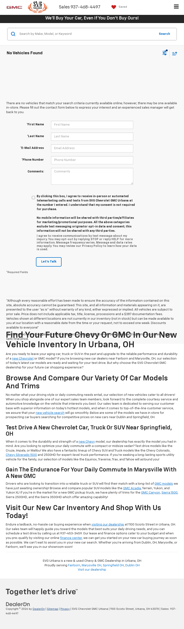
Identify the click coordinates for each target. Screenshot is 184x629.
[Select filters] (165, 53)
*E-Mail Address (32, 148)
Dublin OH (132, 565)
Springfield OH (113, 565)
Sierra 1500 (169, 492)
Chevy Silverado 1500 (21, 455)
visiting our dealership (108, 524)
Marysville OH (91, 565)
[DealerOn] (18, 604)
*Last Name (35, 136)
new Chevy (87, 441)
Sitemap (52, 609)
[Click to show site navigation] (176, 7)
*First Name (35, 124)
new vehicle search (50, 413)
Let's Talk (48, 261)
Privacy (65, 609)
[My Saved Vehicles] (118, 7)
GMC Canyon (150, 492)
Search (164, 34)
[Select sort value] (173, 53)
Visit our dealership (92, 569)
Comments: (36, 171)
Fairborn (74, 565)
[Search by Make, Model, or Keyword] (87, 34)
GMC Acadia (132, 488)
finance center (71, 538)
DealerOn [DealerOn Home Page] (39, 609)
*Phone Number (33, 160)
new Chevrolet (23, 358)
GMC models (164, 483)
